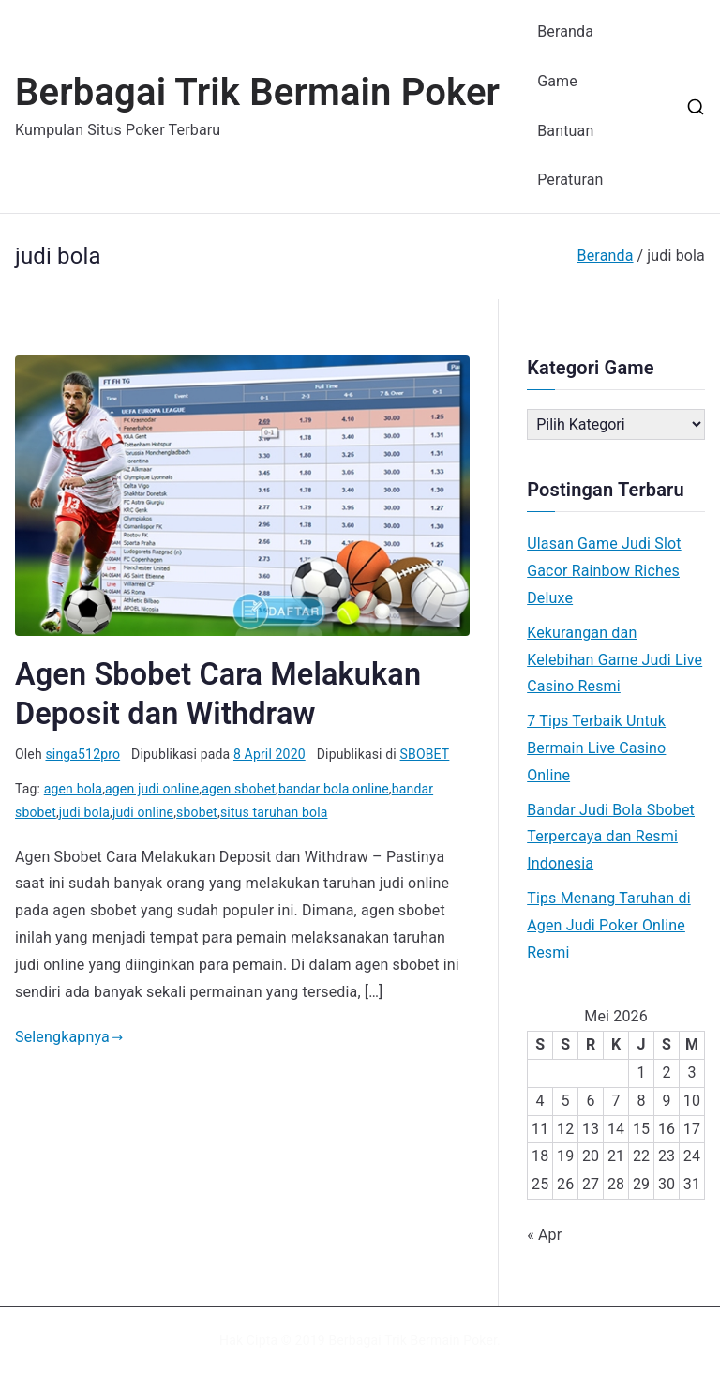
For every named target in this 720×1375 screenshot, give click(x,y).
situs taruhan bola (274, 812)
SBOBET (425, 754)
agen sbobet (239, 788)
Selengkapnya (69, 1037)
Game (557, 81)
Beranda (565, 31)
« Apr (544, 1235)
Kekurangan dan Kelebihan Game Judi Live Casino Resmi (614, 660)
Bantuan (565, 131)
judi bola (84, 812)
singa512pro (82, 754)
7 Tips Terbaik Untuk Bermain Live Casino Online (596, 748)
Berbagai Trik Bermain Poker (257, 92)
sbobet (197, 812)
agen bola (73, 788)
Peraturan (570, 180)
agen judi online (152, 788)
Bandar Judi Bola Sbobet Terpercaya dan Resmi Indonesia (611, 837)
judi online (142, 812)
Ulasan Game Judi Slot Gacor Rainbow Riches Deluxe (604, 571)
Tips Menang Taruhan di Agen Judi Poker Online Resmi (608, 925)
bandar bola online (333, 788)
